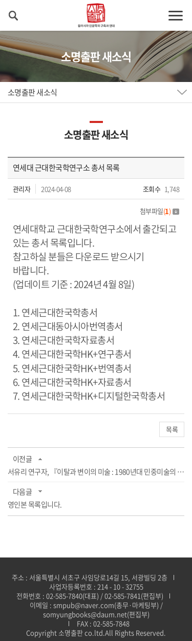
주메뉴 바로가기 (0, 0)
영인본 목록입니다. (34, 504)
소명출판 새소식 (32, 92)
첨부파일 (159, 211)
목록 (172, 429)
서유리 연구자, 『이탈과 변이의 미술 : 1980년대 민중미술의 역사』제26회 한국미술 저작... (96, 471)
